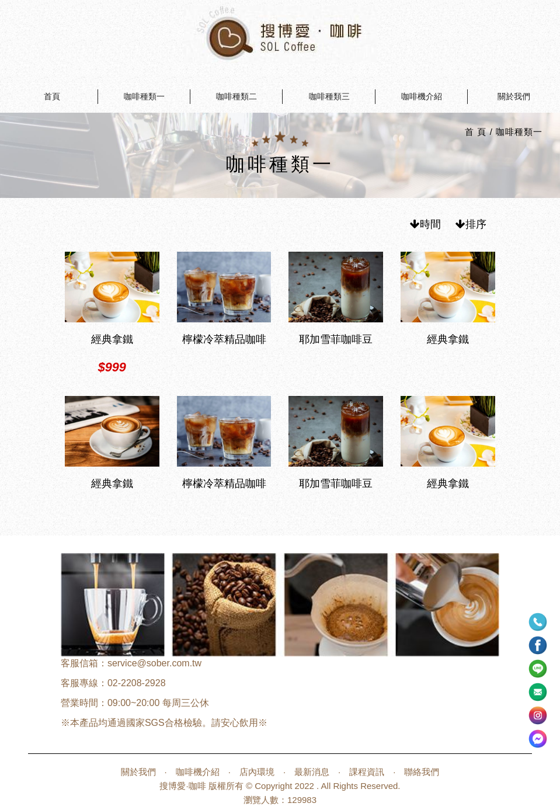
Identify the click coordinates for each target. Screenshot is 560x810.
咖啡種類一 (144, 96)
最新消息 (311, 772)
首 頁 (475, 132)
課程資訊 (366, 772)
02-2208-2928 (136, 683)
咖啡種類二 (236, 96)
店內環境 (256, 772)
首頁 (52, 96)
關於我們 (514, 96)
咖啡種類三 (329, 96)
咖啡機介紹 (421, 96)
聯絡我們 (421, 772)
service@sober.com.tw (154, 663)
